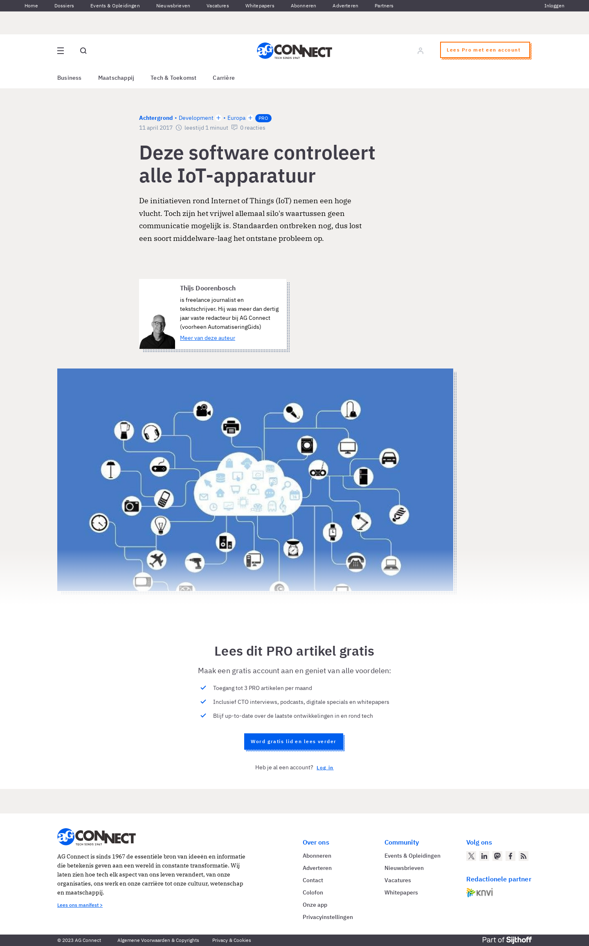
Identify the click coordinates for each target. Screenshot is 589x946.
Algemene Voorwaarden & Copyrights (158, 940)
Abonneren (304, 5)
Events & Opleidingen (115, 5)
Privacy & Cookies (231, 940)
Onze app (315, 904)
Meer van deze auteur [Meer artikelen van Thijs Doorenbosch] (207, 338)
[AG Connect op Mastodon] (497, 856)
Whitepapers (259, 5)
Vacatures (218, 5)
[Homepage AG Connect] (294, 50)
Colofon (313, 892)
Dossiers (64, 5)
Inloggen (554, 5)
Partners (384, 5)
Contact (313, 880)
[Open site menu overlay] (60, 50)
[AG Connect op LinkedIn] (484, 856)
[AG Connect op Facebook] (510, 856)
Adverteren (345, 5)
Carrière (224, 77)
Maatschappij (116, 77)
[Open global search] (83, 50)
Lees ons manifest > (80, 905)
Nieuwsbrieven (173, 5)
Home (31, 5)
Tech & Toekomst (173, 77)
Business (69, 77)
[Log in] (420, 50)
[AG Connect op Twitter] (471, 856)
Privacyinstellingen (328, 917)
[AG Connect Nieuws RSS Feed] (523, 856)
